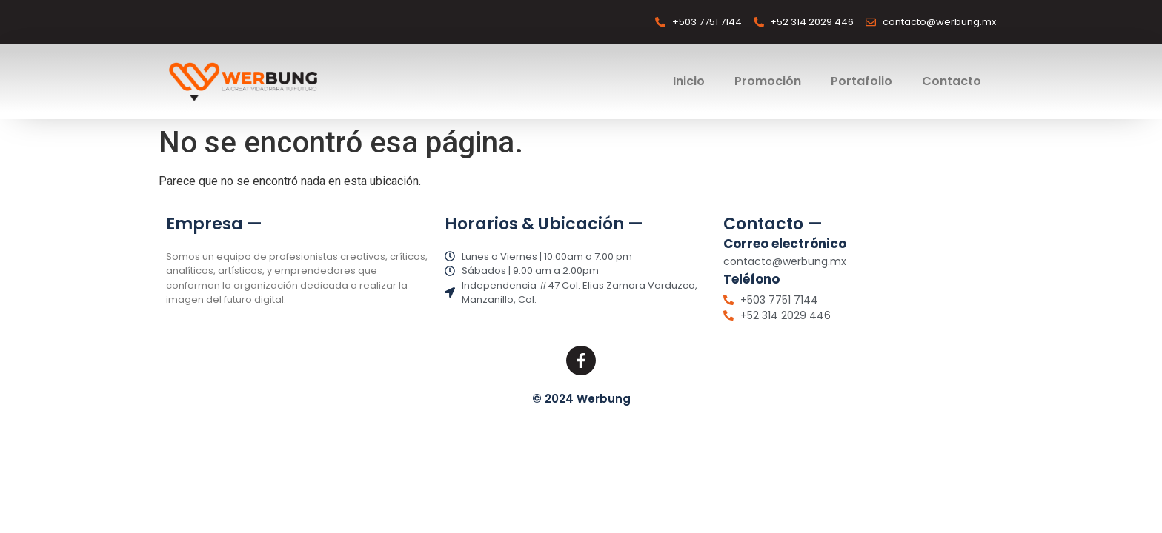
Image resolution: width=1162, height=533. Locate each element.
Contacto (951, 81)
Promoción (767, 81)
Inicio (689, 81)
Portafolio (861, 81)
